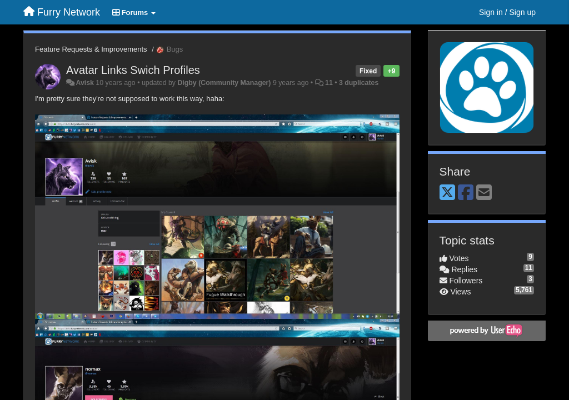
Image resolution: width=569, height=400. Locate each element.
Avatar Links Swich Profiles (133, 70)
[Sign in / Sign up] (507, 12)
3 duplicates (358, 83)
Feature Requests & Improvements (91, 49)
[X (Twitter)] (447, 193)
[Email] (484, 193)
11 (329, 83)
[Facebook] (465, 193)
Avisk (84, 83)
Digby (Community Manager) (224, 83)
